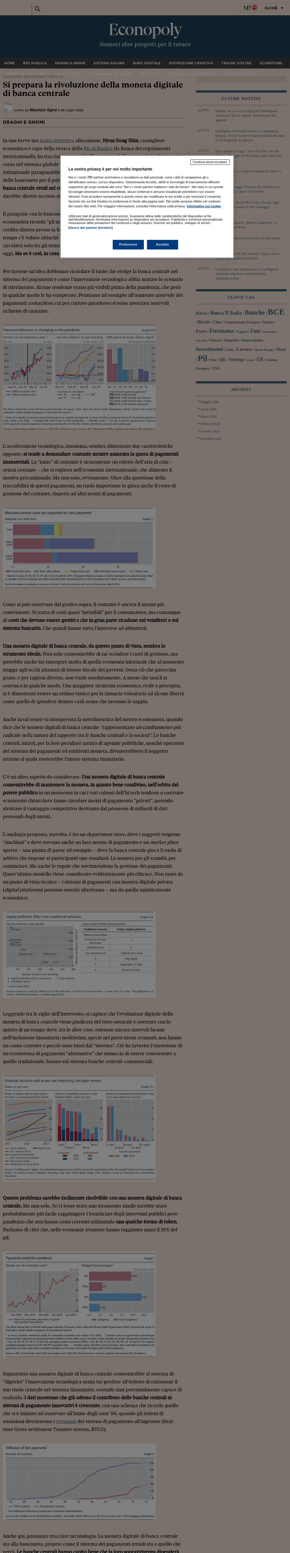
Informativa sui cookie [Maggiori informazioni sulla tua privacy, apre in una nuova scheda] (204, 206)
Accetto (162, 244)
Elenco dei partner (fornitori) (91, 227)
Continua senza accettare (210, 162)
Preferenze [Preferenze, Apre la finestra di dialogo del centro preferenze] (128, 244)
